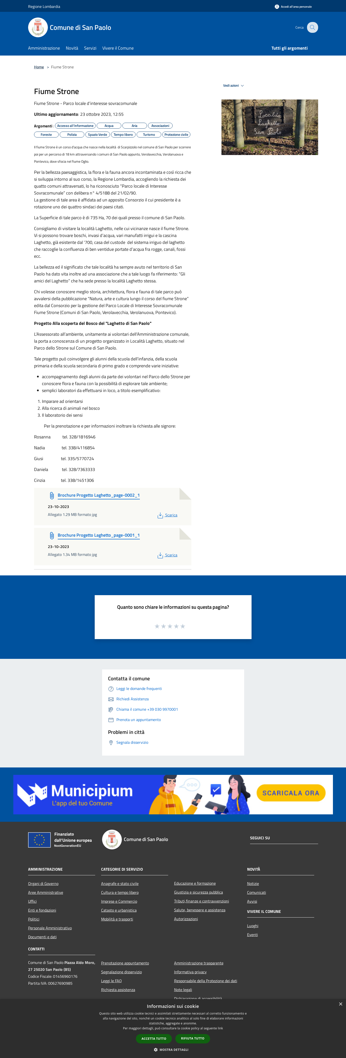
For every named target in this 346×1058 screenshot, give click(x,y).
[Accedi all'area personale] (293, 6)
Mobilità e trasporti (117, 919)
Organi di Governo (43, 883)
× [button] (340, 1004)
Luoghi (252, 926)
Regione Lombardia (44, 6)
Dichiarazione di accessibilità (198, 998)
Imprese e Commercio (119, 901)
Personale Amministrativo (50, 928)
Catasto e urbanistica (119, 910)
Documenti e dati (42, 937)
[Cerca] (312, 27)
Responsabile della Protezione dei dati (205, 981)
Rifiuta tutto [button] (192, 1038)
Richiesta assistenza (118, 990)
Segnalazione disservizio (121, 972)
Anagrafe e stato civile (120, 883)
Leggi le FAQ (111, 981)
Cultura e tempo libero (120, 892)
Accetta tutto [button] (154, 1039)
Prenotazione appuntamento (125, 963)
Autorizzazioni (186, 919)
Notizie (253, 883)
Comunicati (256, 892)
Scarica (166, 515)
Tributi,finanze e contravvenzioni (201, 901)
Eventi (252, 935)
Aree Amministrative (45, 892)
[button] (173, 1049)
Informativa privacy (190, 972)
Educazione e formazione (195, 883)
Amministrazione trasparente (198, 963)
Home (39, 67)
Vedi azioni (234, 86)
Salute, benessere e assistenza (199, 910)
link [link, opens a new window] (220, 1028)
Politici (33, 919)
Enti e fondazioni (42, 910)
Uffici (32, 901)
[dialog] (173, 1028)
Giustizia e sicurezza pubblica (198, 892)
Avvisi (252, 901)
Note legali (183, 990)
